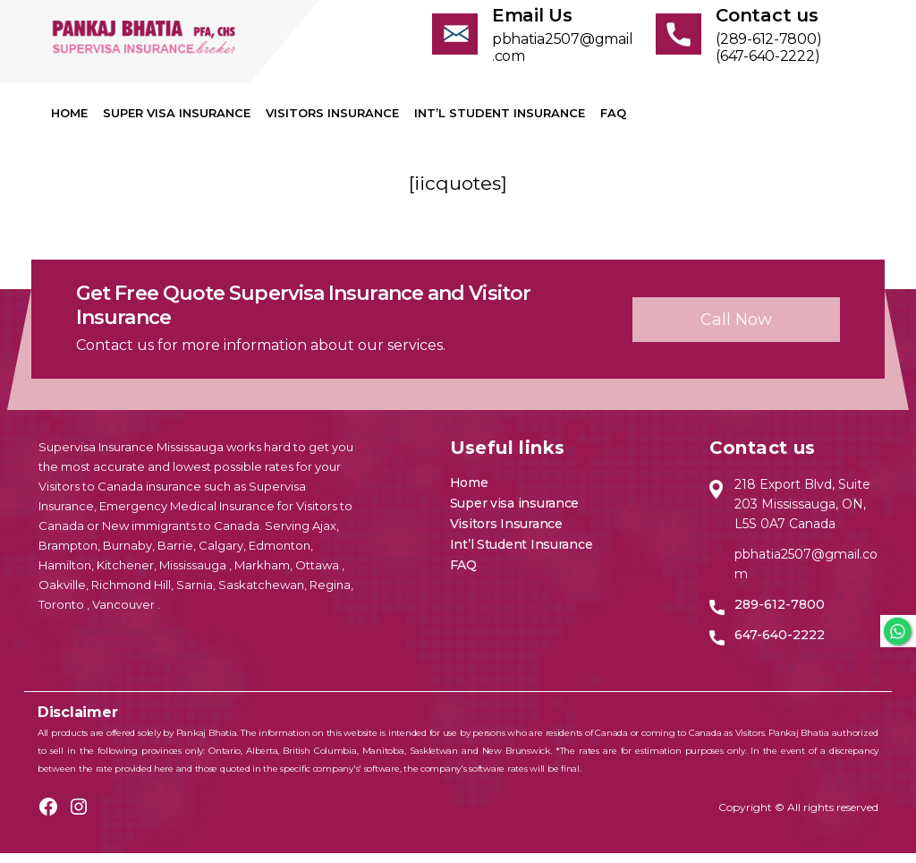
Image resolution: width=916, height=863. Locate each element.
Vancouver (124, 614)
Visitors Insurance (332, 122)
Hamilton (64, 575)
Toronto (62, 614)
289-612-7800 (779, 614)
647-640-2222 (779, 645)
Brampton (68, 555)
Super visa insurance (176, 122)
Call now (736, 328)
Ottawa (318, 575)
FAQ (613, 122)
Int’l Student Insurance (499, 122)
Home (69, 122)
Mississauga (194, 575)
